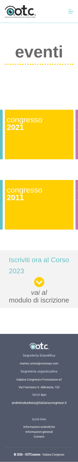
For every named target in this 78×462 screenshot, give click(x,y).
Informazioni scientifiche (39, 427)
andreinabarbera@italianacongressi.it (39, 403)
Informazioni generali (39, 431)
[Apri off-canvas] (70, 11)
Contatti (39, 436)
